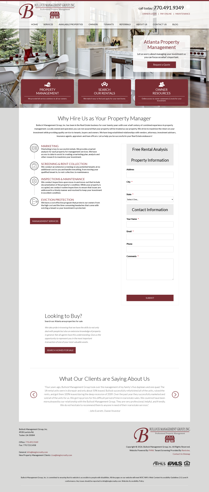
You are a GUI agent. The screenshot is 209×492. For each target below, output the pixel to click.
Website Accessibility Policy (133, 481)
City (128, 182)
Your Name (131, 219)
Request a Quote (161, 64)
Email (129, 231)
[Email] (150, 237)
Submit (150, 298)
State (128, 194)
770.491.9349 (169, 8)
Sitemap (186, 454)
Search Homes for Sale (60, 350)
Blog (175, 24)
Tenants (109, 24)
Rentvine (186, 450)
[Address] (150, 175)
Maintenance (182, 14)
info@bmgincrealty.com (37, 452)
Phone (129, 244)
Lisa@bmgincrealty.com (61, 455)
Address (130, 169)
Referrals (125, 24)
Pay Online (166, 14)
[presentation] (146, 288)
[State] (150, 199)
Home (34, 24)
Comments (131, 256)
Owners (93, 24)
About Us (141, 24)
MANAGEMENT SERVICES (45, 221)
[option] (104, 398)
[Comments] (150, 269)
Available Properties (71, 24)
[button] (33, 402)
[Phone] (150, 249)
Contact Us (160, 24)
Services (48, 24)
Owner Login (149, 14)
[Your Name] (150, 224)
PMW (151, 450)
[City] (150, 187)
